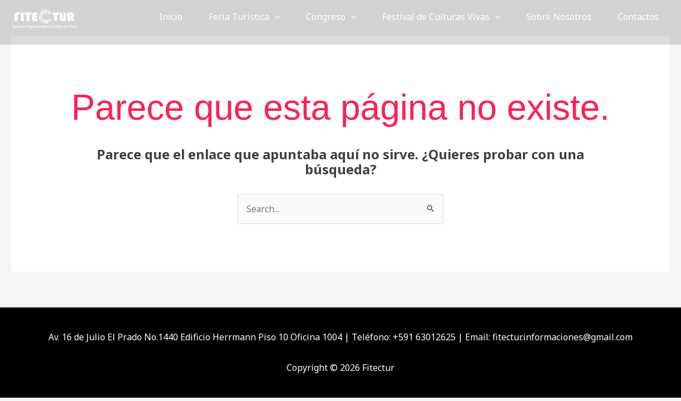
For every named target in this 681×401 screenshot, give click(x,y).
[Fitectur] (44, 15)
